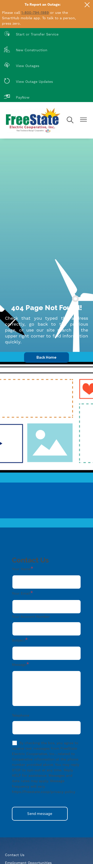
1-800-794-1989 (35, 13)
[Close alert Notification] (87, 5)
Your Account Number (31, 616)
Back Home (46, 357)
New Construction (25, 50)
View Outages (21, 66)
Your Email (21, 593)
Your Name (21, 569)
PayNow (17, 97)
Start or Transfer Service (31, 34)
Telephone (20, 715)
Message (19, 665)
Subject (18, 640)
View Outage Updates (28, 81)
